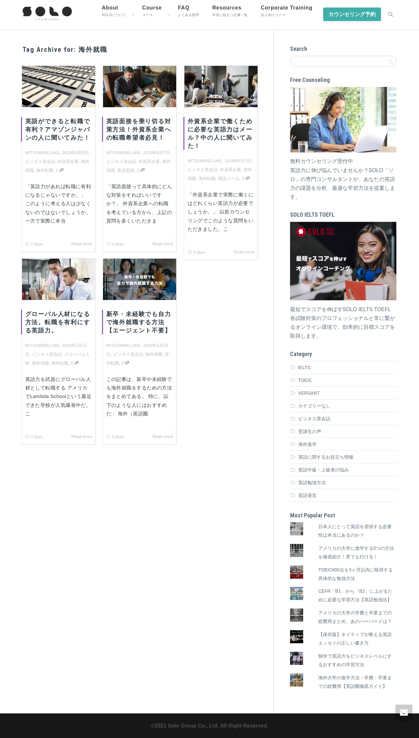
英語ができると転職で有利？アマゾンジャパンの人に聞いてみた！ (57, 129)
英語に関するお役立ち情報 (325, 457)
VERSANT (309, 393)
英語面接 (125, 170)
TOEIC (305, 380)
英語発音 (307, 495)
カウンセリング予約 (352, 14)
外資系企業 (68, 161)
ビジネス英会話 (40, 161)
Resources (230, 11)
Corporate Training (287, 11)
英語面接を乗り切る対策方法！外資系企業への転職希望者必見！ (138, 129)
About (114, 11)
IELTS (304, 367)
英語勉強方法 (312, 482)
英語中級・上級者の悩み (323, 469)
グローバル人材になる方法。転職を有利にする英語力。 (57, 322)
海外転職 (44, 170)
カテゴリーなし (314, 406)
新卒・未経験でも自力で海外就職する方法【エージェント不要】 (138, 322)
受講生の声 (309, 431)
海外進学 (307, 444)
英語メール (228, 178)
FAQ (188, 11)
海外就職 (40, 362)
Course (152, 11)
